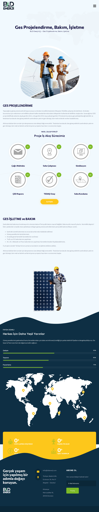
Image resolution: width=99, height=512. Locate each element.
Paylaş (72, 491)
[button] (49, 201)
